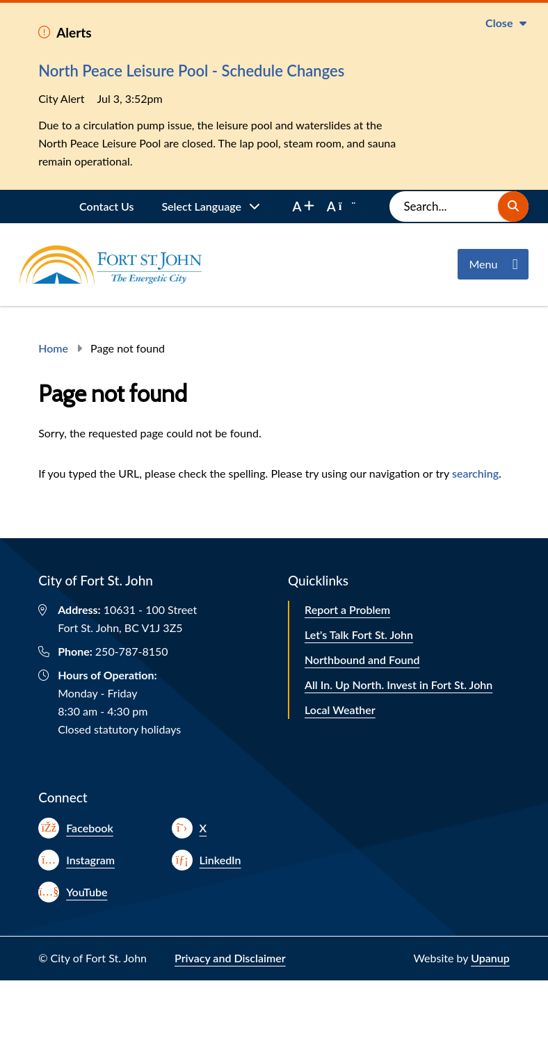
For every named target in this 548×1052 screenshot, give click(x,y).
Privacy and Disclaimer (230, 957)
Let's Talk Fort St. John (359, 634)
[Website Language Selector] (210, 206)
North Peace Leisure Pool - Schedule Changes (191, 70)
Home (53, 348)
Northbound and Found (362, 659)
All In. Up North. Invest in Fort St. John (398, 684)
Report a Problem (347, 609)
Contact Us (106, 206)
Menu (483, 263)
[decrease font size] (340, 206)
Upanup (490, 957)
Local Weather (340, 709)
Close (499, 22)
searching (475, 473)
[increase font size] (303, 206)
